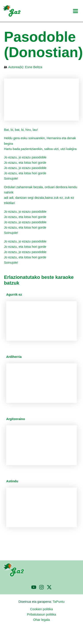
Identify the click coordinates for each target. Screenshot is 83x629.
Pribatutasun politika (41, 614)
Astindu (12, 481)
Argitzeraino (15, 419)
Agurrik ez (14, 294)
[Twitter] (49, 587)
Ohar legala (41, 619)
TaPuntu (59, 601)
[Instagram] (41, 587)
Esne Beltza (33, 67)
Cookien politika (41, 609)
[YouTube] (33, 587)
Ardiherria (14, 357)
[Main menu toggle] (75, 11)
